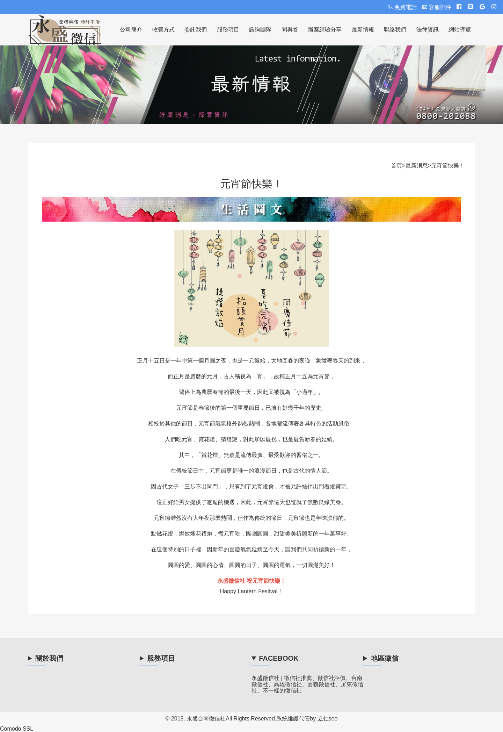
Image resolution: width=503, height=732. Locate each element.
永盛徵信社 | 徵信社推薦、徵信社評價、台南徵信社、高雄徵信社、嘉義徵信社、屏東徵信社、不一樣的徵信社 (307, 684)
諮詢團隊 (260, 30)
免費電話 (402, 7)
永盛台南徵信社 (206, 719)
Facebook (278, 659)
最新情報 (363, 30)
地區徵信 (385, 659)
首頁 (396, 165)
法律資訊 (427, 30)
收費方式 (163, 30)
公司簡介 (131, 30)
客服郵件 (436, 7)
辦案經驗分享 (325, 30)
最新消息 (417, 165)
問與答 (290, 30)
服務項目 (228, 30)
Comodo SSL (16, 729)
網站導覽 (460, 30)
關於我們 (49, 659)
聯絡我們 (395, 30)
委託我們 (195, 30)
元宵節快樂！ (448, 165)
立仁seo (328, 719)
